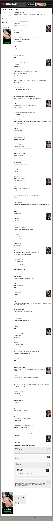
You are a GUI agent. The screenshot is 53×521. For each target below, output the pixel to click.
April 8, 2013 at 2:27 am (18, 464)
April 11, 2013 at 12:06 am (20, 470)
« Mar (15, 505)
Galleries (30, 0)
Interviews (19, 0)
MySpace (17, 435)
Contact (44, 0)
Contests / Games (25, 0)
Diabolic (24, 37)
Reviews (14, 0)
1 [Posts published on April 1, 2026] (18, 498)
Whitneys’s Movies (17, 23)
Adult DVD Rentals (39, 0)
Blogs (11, 0)
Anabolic (21, 37)
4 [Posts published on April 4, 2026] (23, 498)
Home (2, 0)
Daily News (6, 0)
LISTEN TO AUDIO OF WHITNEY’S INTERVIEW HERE (20, 25)
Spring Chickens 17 (19, 71)
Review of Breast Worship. (46, 204)
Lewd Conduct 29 (31, 71)
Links (34, 0)
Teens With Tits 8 (26, 71)
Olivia (22, 324)
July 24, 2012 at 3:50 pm (18, 449)
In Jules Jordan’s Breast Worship (36, 204)
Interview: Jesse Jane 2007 (5, 27)
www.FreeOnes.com (17, 14)
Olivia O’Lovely (21, 320)
